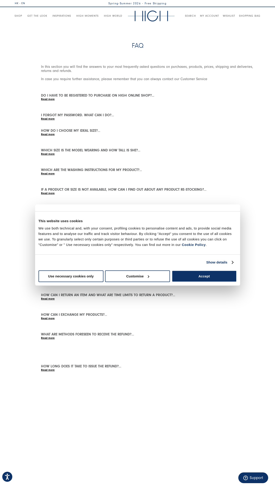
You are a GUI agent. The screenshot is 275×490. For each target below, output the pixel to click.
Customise (137, 276)
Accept (204, 276)
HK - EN (20, 3)
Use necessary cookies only (71, 276)
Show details (216, 262)
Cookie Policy (194, 245)
